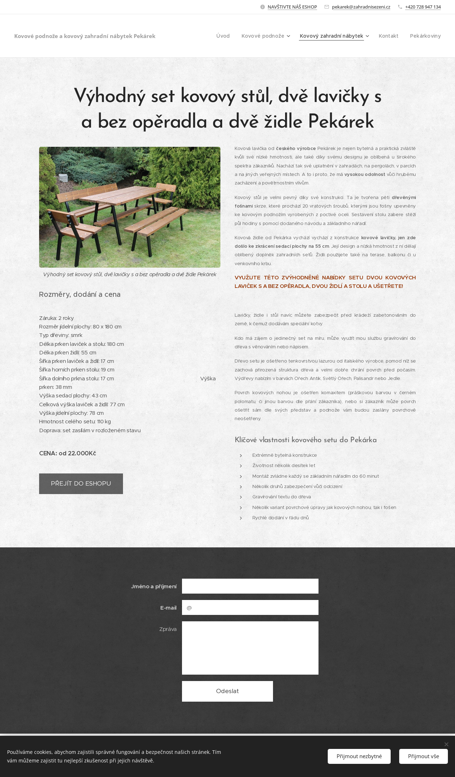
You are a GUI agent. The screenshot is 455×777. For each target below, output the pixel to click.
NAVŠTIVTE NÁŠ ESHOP (292, 7)
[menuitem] (231, 36)
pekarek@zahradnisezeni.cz (361, 7)
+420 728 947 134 (423, 7)
